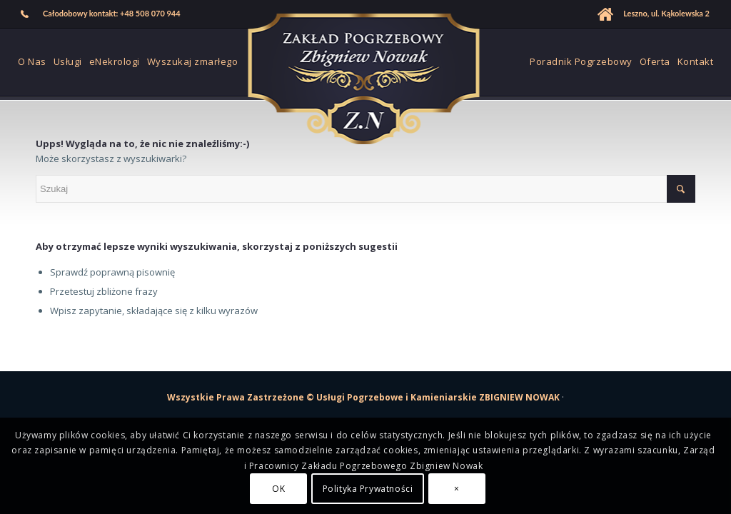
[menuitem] (101, 14)
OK (278, 489)
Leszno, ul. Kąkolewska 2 (666, 13)
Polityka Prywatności (368, 489)
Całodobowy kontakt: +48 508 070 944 (112, 13)
